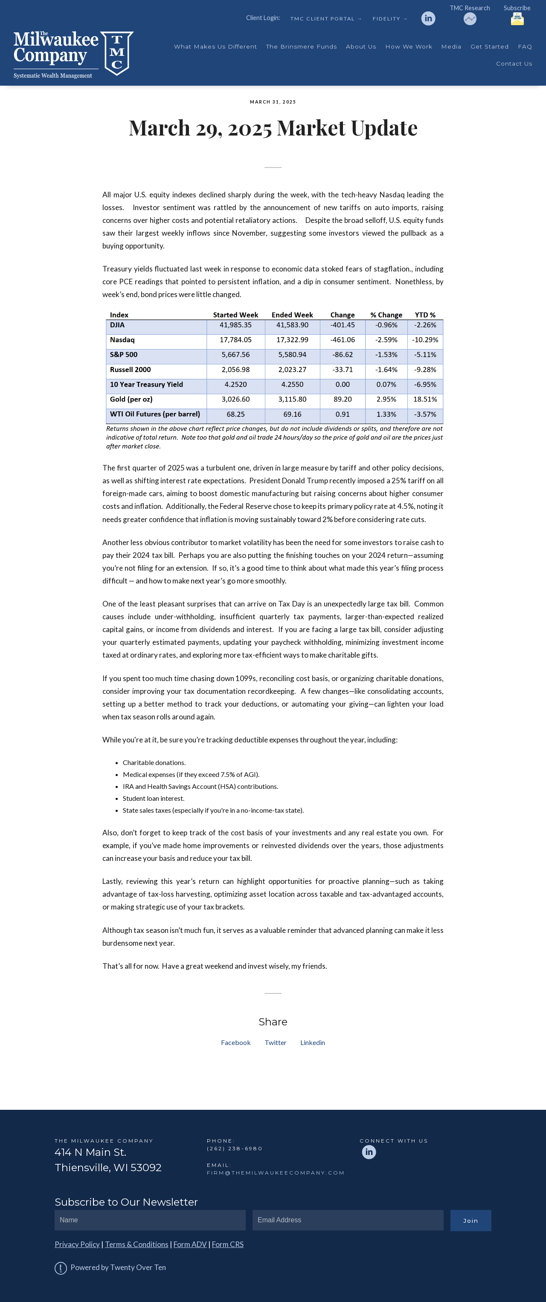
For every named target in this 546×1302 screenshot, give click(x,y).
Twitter (275, 1042)
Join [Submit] (471, 1220)
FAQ (525, 46)
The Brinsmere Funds (301, 46)
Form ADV (190, 1244)
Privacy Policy (77, 1244)
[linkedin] (428, 18)
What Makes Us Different (215, 46)
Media (451, 46)
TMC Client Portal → (326, 18)
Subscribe (517, 15)
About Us (361, 46)
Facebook (236, 1042)
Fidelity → (390, 18)
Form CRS (228, 1244)
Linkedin (312, 1042)
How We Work (409, 46)
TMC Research (470, 15)
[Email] (348, 1220)
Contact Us (514, 63)
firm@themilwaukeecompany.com (276, 1172)
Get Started (489, 46)
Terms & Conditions (136, 1244)
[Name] (150, 1220)
